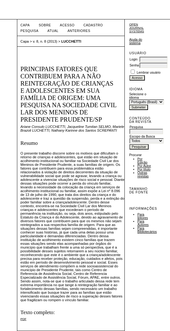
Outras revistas (143, 174)
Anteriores (79, 31)
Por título (144, 169)
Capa (25, 25)
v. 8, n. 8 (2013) (45, 41)
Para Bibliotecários (147, 230)
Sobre (45, 25)
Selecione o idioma (137, 95)
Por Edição (142, 160)
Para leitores (142, 216)
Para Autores (143, 223)
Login (133, 59)
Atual (52, 31)
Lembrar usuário (149, 72)
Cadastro (93, 25)
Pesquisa (29, 31)
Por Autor (144, 166)
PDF (23, 319)
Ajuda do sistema (135, 41)
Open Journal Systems (136, 28)
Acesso (67, 25)
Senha (134, 65)
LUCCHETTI (71, 41)
